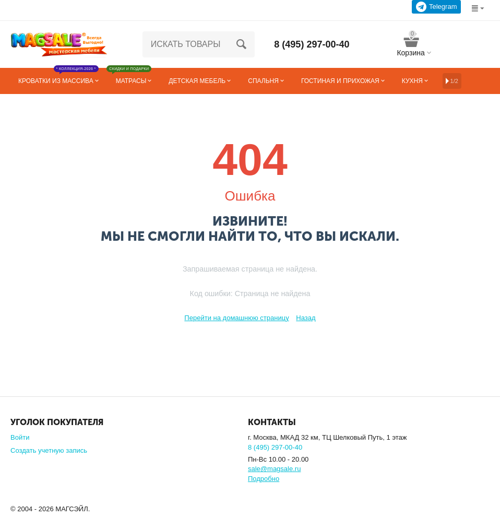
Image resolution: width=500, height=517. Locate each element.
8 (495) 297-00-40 (311, 44)
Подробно (263, 479)
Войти (19, 437)
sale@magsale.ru (274, 469)
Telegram (436, 7)
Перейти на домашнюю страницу (236, 318)
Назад (305, 318)
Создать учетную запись (48, 450)
